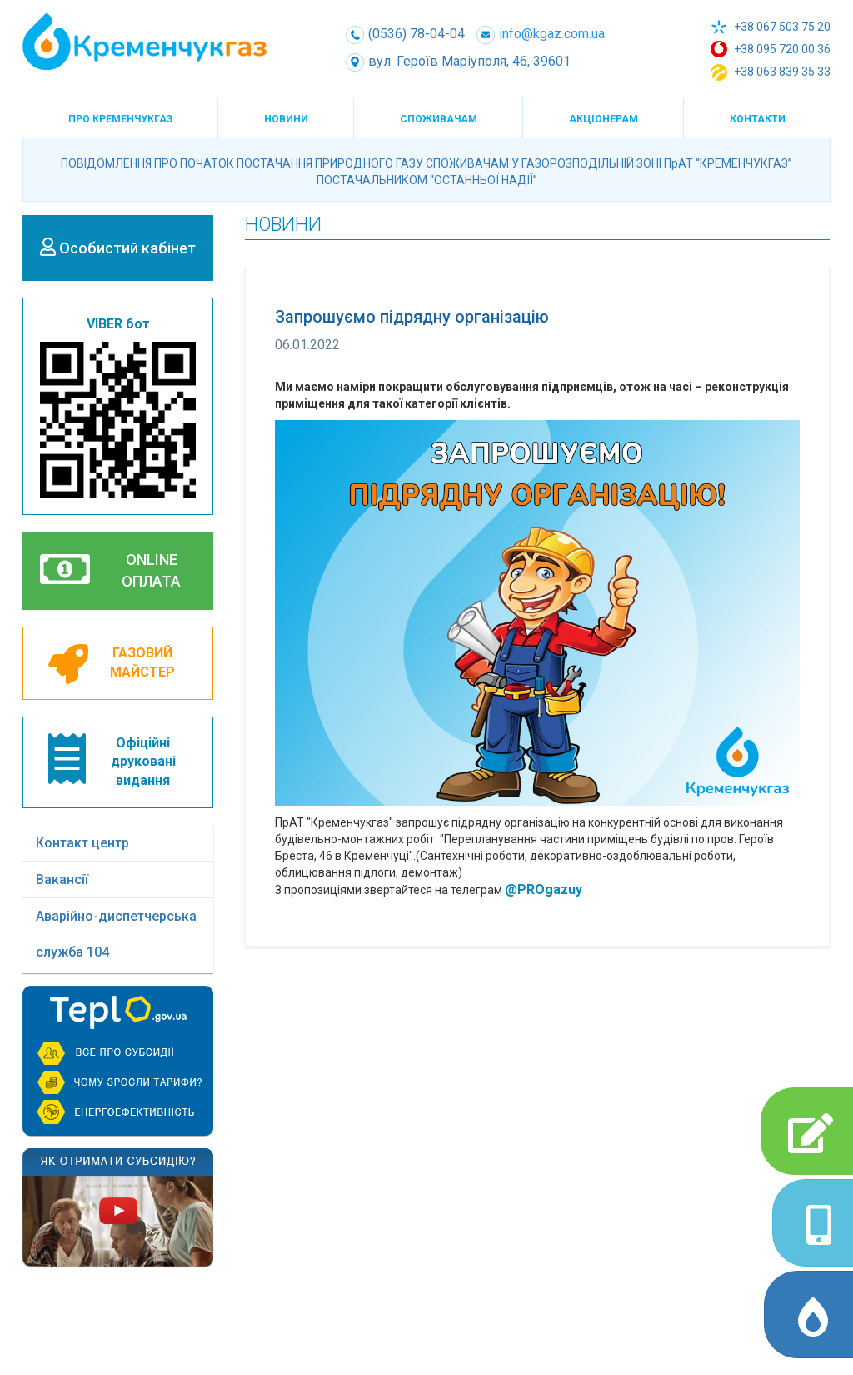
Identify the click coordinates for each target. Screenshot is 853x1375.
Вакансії (62, 880)
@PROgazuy (543, 890)
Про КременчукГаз (120, 119)
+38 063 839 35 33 (771, 72)
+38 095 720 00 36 (771, 49)
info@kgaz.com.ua (540, 34)
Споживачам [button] (438, 119)
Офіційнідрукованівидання (112, 761)
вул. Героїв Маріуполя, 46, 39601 (458, 61)
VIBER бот (118, 407)
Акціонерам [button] (603, 119)
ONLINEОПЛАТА (110, 569)
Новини (286, 119)
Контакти (758, 119)
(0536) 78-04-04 (405, 34)
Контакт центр (82, 843)
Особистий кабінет (118, 247)
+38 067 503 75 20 (771, 27)
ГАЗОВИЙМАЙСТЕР (111, 664)
